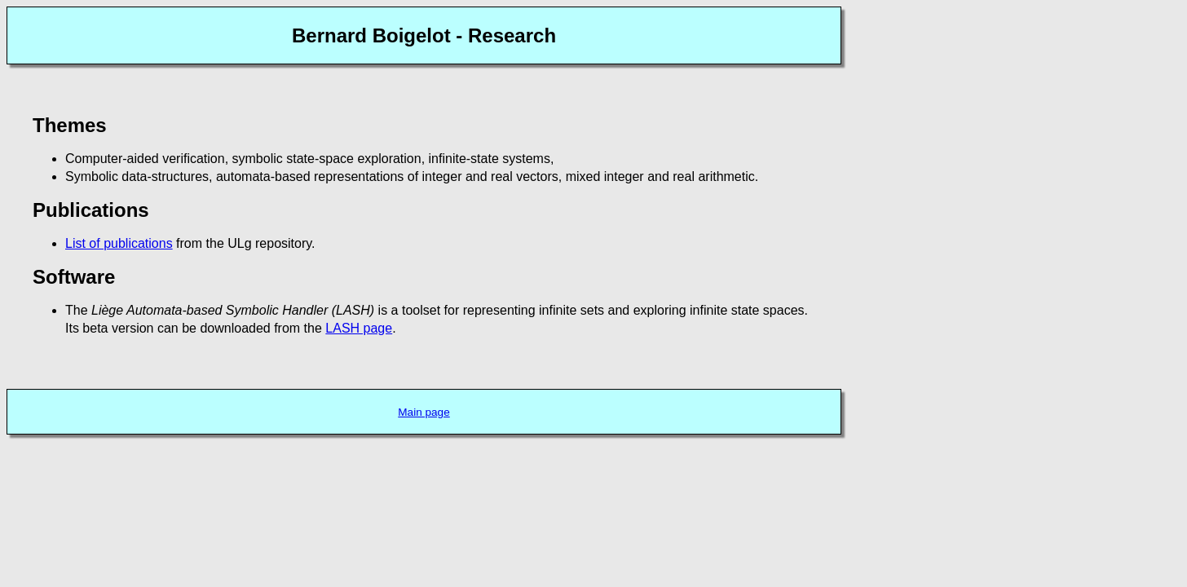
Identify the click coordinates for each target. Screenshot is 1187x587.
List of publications (119, 243)
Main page (423, 412)
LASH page (358, 328)
